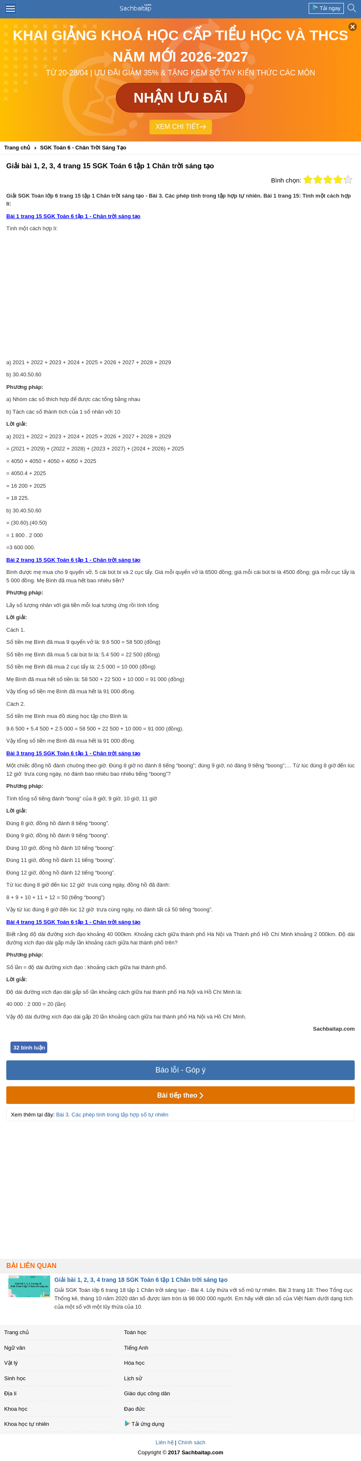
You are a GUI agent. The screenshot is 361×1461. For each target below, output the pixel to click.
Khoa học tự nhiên (26, 1424)
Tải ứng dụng (144, 1423)
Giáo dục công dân (147, 1393)
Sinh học (15, 1378)
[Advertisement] (180, 295)
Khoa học (16, 1409)
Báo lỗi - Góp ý (180, 1070)
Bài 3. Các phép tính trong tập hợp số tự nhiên (112, 1114)
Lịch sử (133, 1378)
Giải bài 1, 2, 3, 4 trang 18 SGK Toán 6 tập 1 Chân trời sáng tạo (141, 1279)
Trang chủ (16, 1332)
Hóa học (134, 1363)
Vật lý (11, 1363)
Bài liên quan (31, 1265)
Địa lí (10, 1393)
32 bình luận (29, 1047)
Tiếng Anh (136, 1348)
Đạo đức (134, 1409)
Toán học (135, 1332)
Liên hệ (164, 1442)
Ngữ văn (14, 1348)
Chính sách (191, 1442)
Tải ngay (326, 7)
